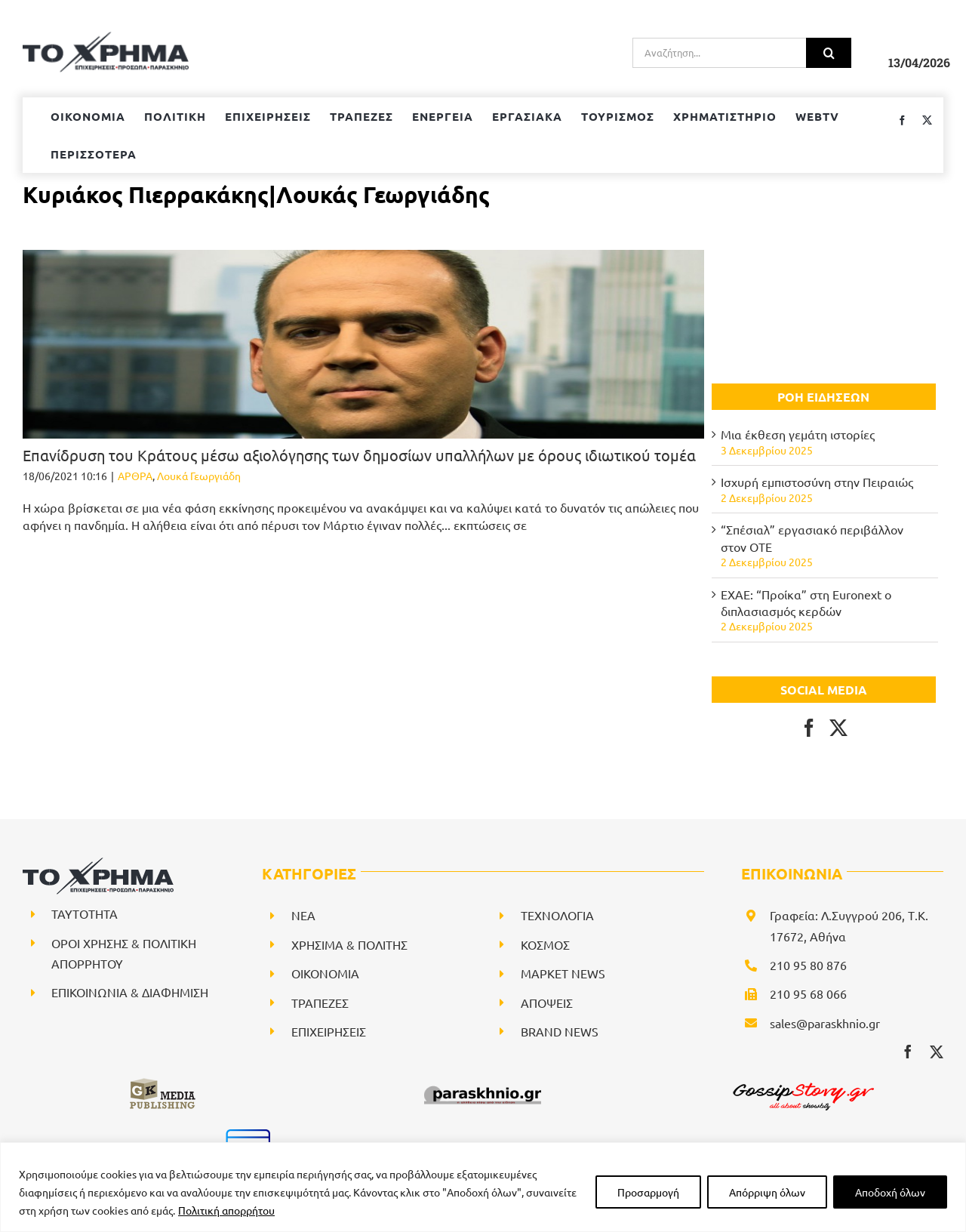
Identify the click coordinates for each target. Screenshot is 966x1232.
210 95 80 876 (808, 964)
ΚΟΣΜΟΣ (545, 944)
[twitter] (936, 1051)
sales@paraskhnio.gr (825, 1022)
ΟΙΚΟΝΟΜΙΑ (325, 973)
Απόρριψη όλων (767, 1192)
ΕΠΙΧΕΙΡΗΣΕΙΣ (328, 1031)
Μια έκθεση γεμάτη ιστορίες (798, 434)
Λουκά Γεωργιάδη (199, 475)
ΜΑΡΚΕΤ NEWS (563, 973)
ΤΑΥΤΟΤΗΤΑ (84, 913)
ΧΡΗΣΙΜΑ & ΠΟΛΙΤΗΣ (349, 944)
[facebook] (908, 1051)
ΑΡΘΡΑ (135, 475)
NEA (303, 914)
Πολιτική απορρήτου (226, 1210)
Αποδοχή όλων (890, 1192)
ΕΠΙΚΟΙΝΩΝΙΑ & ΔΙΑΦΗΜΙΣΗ (129, 991)
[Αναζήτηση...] (719, 53)
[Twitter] (838, 728)
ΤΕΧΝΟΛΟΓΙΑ (557, 914)
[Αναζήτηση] (828, 53)
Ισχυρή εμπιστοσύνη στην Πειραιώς (817, 481)
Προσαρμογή (648, 1192)
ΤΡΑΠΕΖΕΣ (320, 1002)
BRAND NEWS (559, 1031)
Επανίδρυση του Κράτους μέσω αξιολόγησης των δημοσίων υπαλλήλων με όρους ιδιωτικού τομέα (359, 454)
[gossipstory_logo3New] (802, 1082)
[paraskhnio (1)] (482, 1082)
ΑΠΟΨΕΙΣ (547, 1002)
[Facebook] (809, 728)
